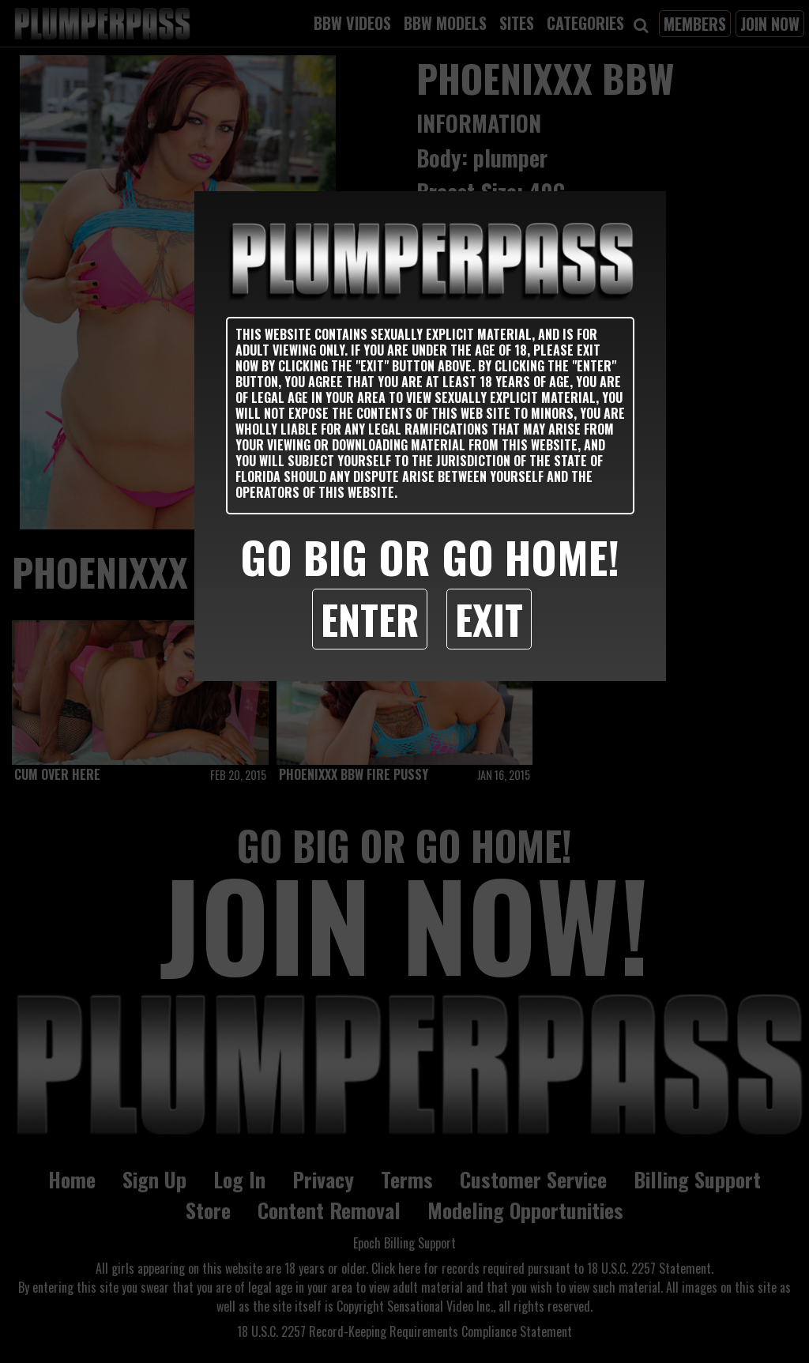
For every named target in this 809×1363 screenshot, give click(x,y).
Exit (489, 618)
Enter (370, 618)
